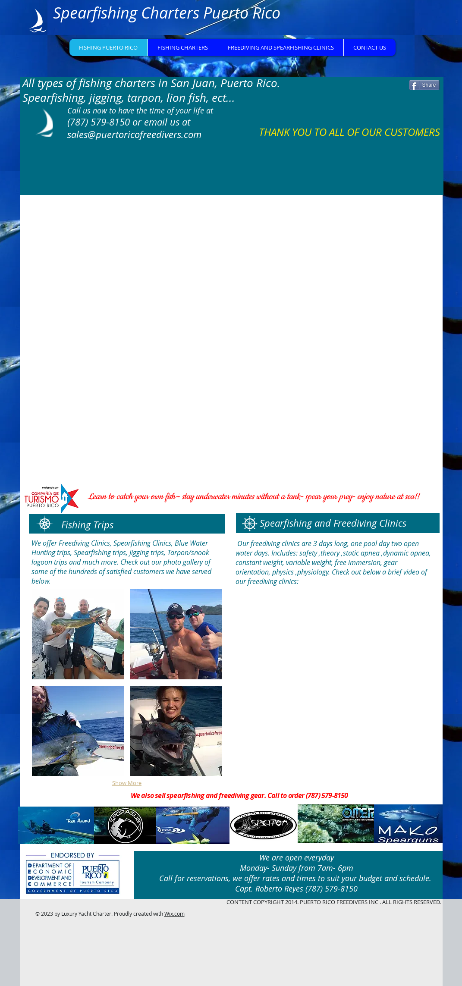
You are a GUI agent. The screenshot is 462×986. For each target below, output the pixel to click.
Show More (126, 783)
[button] (78, 634)
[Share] (424, 85)
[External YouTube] (335, 684)
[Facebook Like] (359, 88)
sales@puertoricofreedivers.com (134, 134)
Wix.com (174, 913)
